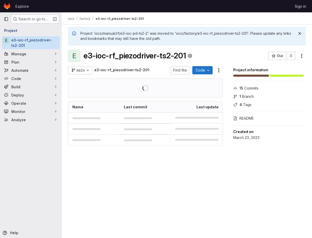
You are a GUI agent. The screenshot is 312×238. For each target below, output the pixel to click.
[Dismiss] (300, 33)
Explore (22, 6)
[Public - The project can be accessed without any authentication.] (190, 56)
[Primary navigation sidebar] (6, 19)
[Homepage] (7, 6)
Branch (243, 96)
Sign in (300, 6)
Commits (245, 88)
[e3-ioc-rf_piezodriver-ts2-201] (31, 42)
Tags (242, 104)
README (243, 118)
